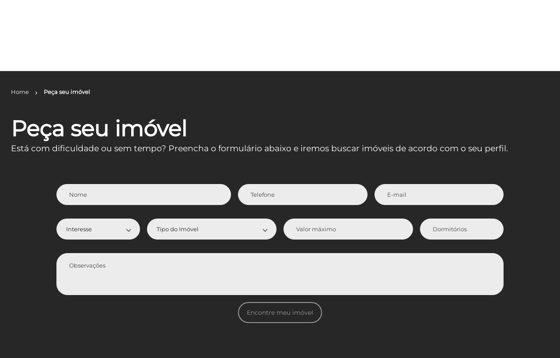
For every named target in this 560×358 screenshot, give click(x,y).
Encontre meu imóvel (280, 312)
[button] (98, 229)
